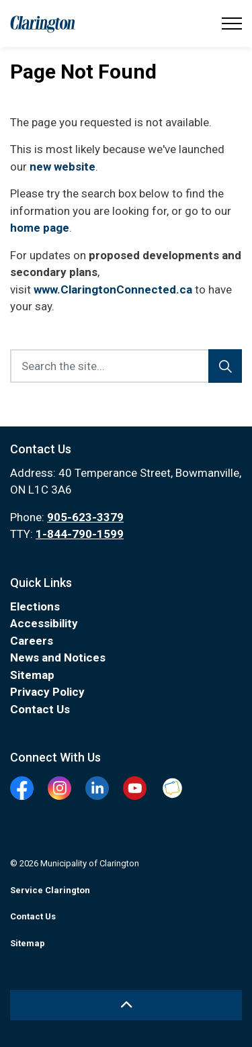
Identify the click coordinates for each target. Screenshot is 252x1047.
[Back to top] (126, 1005)
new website (62, 166)
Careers (31, 640)
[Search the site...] (126, 366)
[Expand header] (232, 23)
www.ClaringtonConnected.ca (113, 289)
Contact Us (40, 709)
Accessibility (44, 623)
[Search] (225, 366)
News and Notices (58, 657)
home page (39, 227)
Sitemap (32, 675)
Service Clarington (50, 890)
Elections (35, 606)
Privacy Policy (47, 691)
